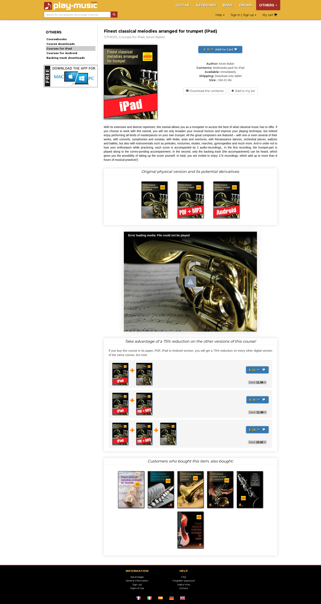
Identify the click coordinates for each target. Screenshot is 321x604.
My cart (269, 15)
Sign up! (137, 584)
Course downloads (60, 43)
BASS (228, 5)
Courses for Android (61, 53)
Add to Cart (220, 49)
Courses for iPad (59, 48)
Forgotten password (184, 580)
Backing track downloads (65, 57)
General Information (137, 580)
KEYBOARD (206, 5)
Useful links (183, 584)
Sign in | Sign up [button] (243, 15)
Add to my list (243, 91)
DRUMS (245, 5)
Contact (183, 588)
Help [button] (220, 15)
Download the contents (205, 91)
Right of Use (137, 588)
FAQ (183, 577)
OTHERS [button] (268, 5)
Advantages (137, 577)
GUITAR (182, 5)
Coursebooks (56, 39)
